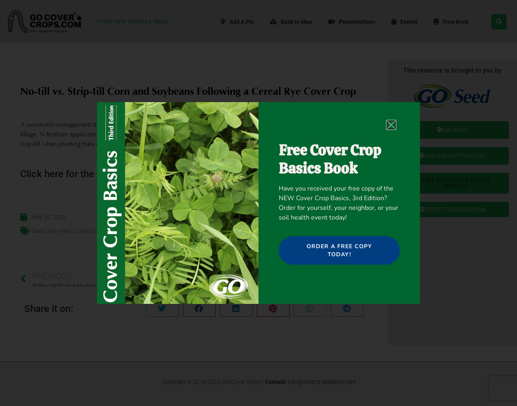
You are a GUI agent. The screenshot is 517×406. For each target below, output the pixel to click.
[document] (258, 203)
